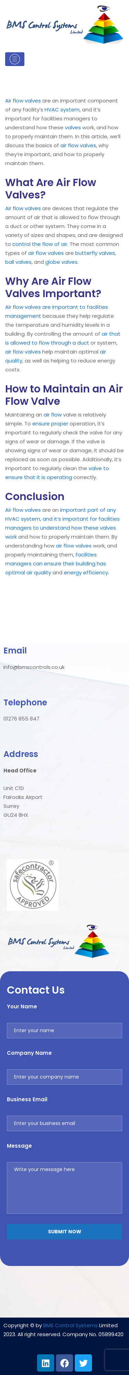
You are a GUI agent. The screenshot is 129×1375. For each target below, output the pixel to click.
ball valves (18, 262)
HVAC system (62, 109)
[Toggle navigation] (14, 59)
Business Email (27, 1099)
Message (19, 1145)
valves (33, 100)
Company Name (29, 1053)
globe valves (61, 262)
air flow (69, 145)
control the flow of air (39, 244)
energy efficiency (86, 572)
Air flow (14, 100)
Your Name (22, 1006)
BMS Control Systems (70, 1325)
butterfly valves (95, 253)
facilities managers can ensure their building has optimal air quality (55, 563)
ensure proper (50, 423)
